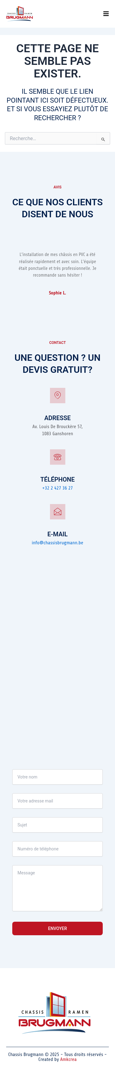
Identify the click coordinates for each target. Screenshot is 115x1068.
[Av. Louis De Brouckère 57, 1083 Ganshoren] (57, 648)
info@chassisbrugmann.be (57, 543)
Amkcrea (68, 1059)
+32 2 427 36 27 (57, 488)
